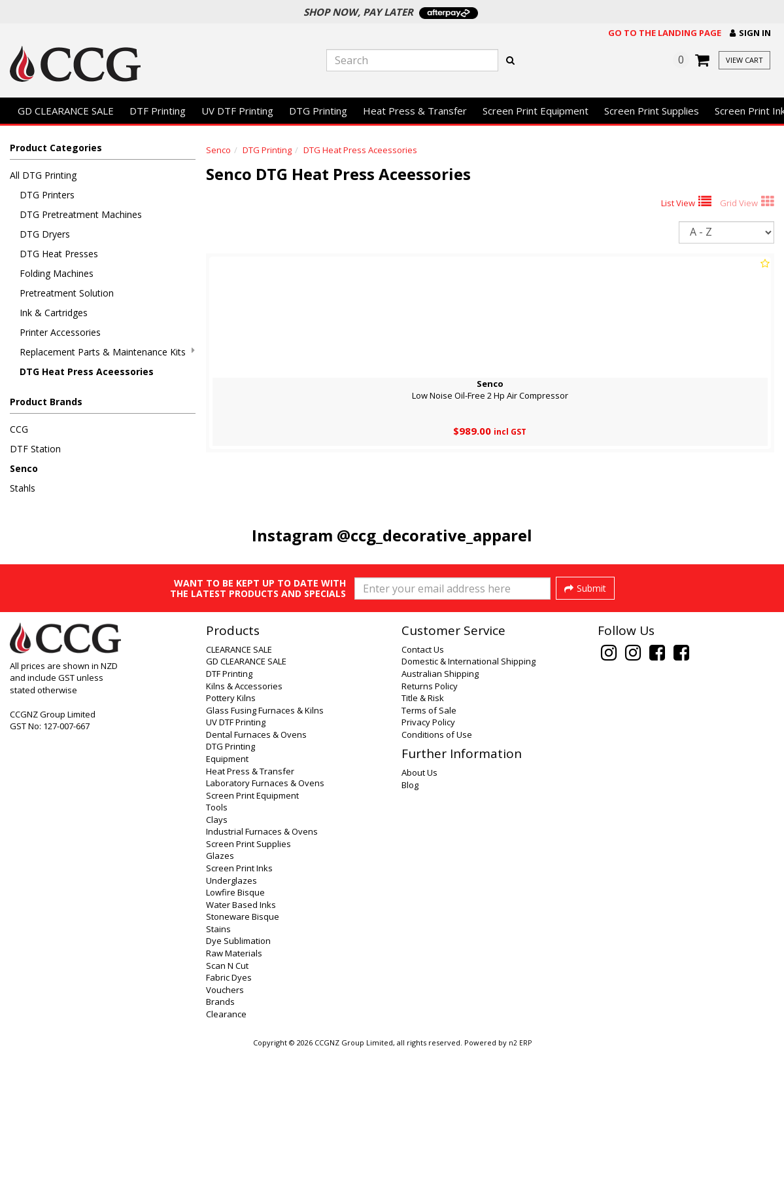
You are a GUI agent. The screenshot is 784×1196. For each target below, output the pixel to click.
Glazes (220, 1000)
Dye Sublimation (238, 1085)
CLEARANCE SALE (239, 793)
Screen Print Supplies (651, 110)
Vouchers (225, 1134)
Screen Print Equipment (535, 110)
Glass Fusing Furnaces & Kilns (265, 854)
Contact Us (422, 793)
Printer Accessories (60, 332)
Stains (218, 1073)
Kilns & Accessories (244, 830)
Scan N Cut (227, 1109)
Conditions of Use (436, 878)
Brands (220, 1145)
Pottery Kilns (231, 842)
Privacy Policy (428, 866)
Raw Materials (234, 1097)
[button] (750, 33)
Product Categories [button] (56, 147)
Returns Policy (429, 830)
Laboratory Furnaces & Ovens (265, 927)
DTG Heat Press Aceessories (87, 371)
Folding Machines (57, 273)
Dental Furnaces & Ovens (256, 878)
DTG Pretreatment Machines (81, 214)
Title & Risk (422, 842)
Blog (409, 929)
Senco (24, 468)
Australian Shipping (440, 818)
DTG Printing (318, 110)
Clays (217, 963)
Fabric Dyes (229, 1121)
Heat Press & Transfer (415, 110)
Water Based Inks (241, 1049)
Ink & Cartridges (54, 312)
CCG (19, 429)
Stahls (22, 488)
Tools (217, 951)
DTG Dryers (45, 234)
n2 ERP (520, 1186)
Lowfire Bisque (235, 1036)
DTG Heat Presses (59, 253)
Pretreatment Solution (67, 293)
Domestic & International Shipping (468, 805)
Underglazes (231, 1024)
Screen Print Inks (239, 1012)
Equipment (227, 903)
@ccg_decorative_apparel (434, 535)
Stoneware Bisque (242, 1060)
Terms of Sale (428, 854)
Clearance (226, 1158)
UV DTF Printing (237, 110)
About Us (419, 916)
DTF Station (35, 449)
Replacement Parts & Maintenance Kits (107, 352)
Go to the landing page (664, 33)
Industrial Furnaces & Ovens (262, 975)
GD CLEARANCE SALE (66, 110)
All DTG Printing (43, 175)
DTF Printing (157, 110)
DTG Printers (47, 195)
